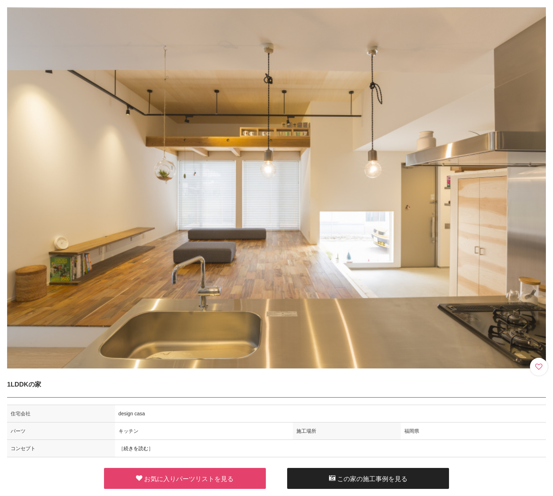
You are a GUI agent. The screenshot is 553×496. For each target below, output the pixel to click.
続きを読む (136, 448)
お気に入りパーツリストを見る (185, 478)
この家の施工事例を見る (368, 478)
